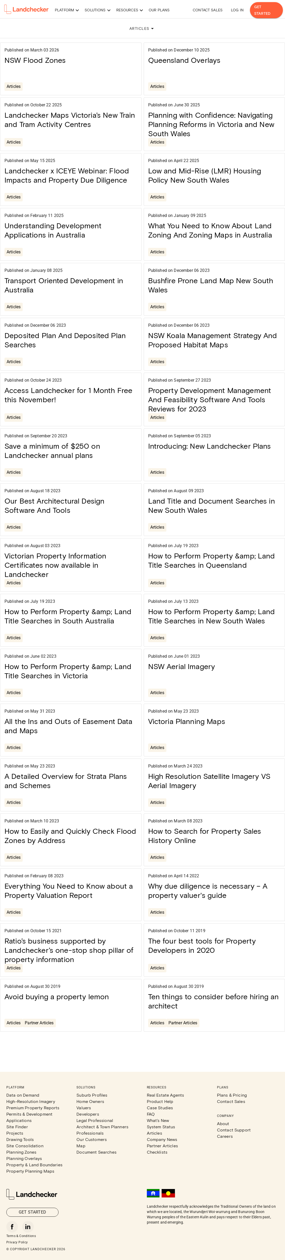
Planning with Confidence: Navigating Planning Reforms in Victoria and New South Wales (211, 124)
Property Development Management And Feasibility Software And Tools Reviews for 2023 (209, 399)
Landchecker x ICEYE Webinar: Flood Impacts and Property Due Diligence (66, 175)
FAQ (151, 1113)
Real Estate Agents (165, 1094)
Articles (14, 86)
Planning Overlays (24, 1158)
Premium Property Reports (33, 1107)
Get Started (266, 10)
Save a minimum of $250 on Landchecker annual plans (52, 450)
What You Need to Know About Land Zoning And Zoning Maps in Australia (210, 230)
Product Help (160, 1101)
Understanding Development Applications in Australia (53, 230)
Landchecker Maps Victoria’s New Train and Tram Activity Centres (69, 119)
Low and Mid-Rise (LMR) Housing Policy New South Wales (204, 175)
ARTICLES (142, 28)
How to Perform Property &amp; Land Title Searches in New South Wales (211, 616)
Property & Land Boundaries (34, 1164)
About (223, 1123)
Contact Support (234, 1129)
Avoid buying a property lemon (56, 996)
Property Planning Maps (30, 1170)
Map (80, 1145)
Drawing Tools (20, 1139)
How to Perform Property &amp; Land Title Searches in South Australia (67, 616)
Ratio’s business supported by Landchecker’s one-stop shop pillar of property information (69, 950)
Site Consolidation (25, 1145)
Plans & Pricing (232, 1094)
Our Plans (159, 10)
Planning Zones (21, 1151)
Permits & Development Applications (29, 1117)
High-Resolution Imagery (30, 1101)
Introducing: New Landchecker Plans (209, 445)
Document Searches (96, 1151)
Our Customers (91, 1139)
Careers (225, 1136)
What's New (158, 1120)
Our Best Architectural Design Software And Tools (54, 505)
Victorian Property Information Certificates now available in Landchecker (55, 565)
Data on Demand (22, 1094)
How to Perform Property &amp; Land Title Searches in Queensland (211, 560)
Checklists (157, 1151)
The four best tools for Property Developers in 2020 (202, 945)
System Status (161, 1126)
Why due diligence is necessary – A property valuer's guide (208, 890)
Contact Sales (208, 10)
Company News (162, 1139)
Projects (14, 1132)
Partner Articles (39, 1022)
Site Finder (17, 1126)
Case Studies (160, 1107)
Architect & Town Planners (102, 1126)
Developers (87, 1113)
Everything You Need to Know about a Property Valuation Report (68, 890)
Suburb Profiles (91, 1094)
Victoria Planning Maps (186, 721)
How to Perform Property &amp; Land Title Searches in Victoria (67, 671)
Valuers (83, 1107)
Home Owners (90, 1101)
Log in (237, 10)
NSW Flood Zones (35, 59)
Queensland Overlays (184, 59)
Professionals (90, 1132)
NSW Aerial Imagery (181, 666)
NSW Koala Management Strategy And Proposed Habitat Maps (212, 340)
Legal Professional (94, 1120)
